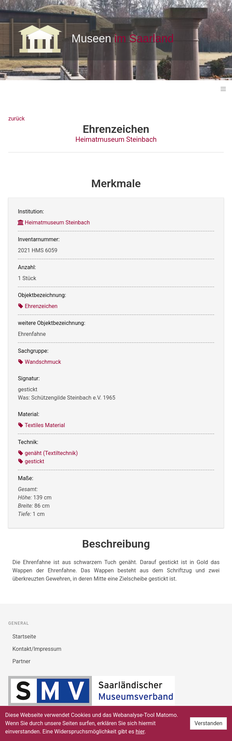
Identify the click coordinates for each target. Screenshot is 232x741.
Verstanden (208, 723)
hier (140, 731)
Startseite (24, 636)
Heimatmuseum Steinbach (116, 139)
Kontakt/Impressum (36, 649)
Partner (21, 661)
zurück (16, 118)
